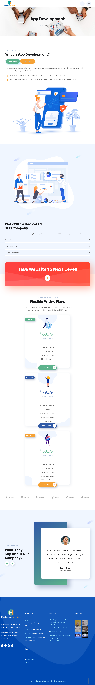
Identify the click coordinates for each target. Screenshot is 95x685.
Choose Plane (48, 367)
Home (41, 25)
